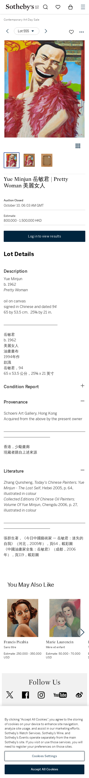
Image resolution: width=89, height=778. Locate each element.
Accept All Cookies (44, 769)
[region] (44, 742)
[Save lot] (71, 32)
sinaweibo (79, 695)
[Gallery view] (78, 145)
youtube (60, 695)
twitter (9, 694)
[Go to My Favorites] (58, 7)
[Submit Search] (45, 7)
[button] (44, 88)
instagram (41, 695)
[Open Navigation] (83, 6)
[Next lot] (46, 31)
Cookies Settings (44, 756)
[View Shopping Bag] (70, 7)
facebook (25, 695)
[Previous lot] (7, 31)
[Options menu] (26, 31)
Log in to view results (44, 236)
